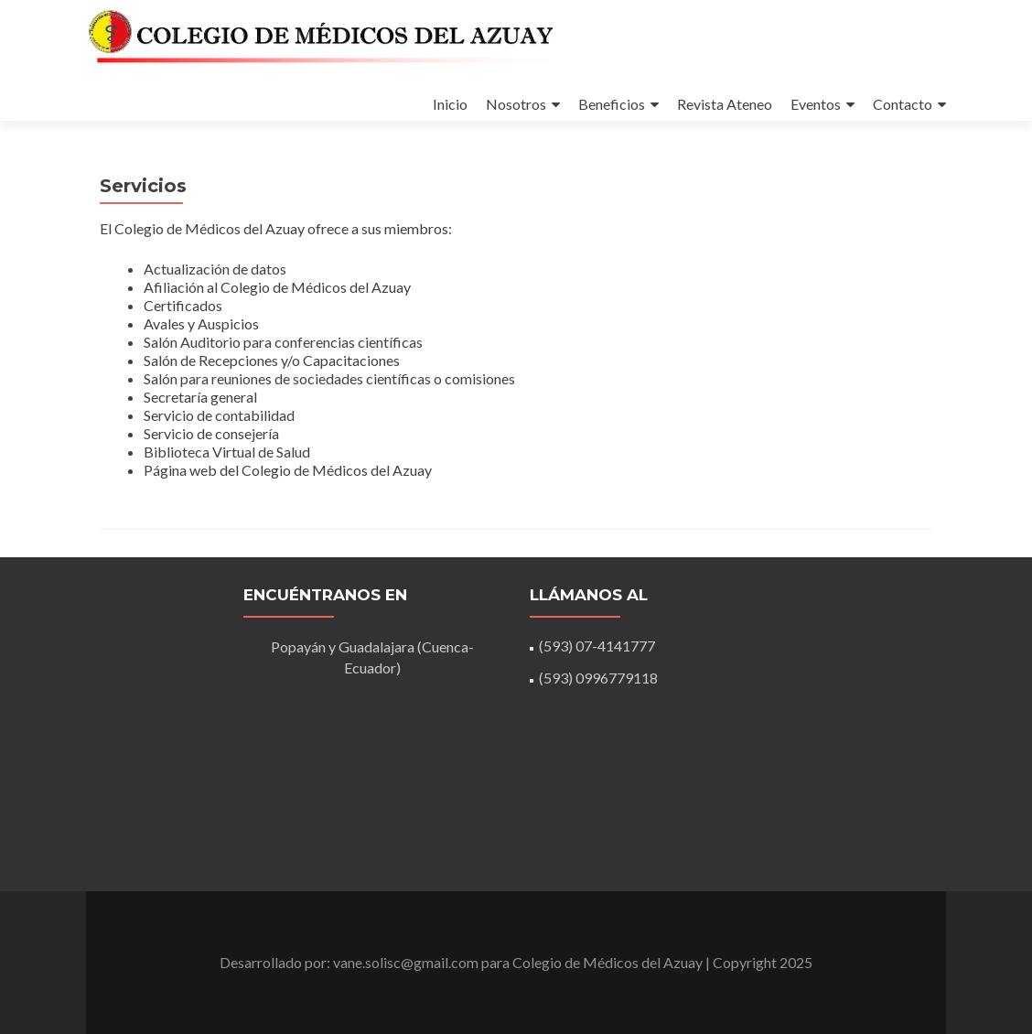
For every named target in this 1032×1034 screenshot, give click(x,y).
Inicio (450, 104)
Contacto (902, 104)
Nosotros (516, 104)
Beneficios (611, 104)
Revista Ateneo (724, 104)
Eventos (815, 104)
